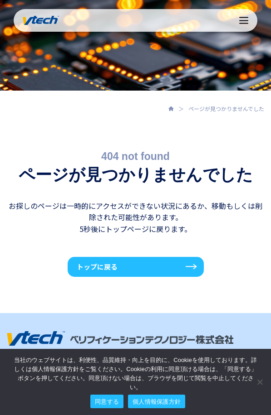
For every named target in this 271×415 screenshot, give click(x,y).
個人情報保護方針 (157, 401)
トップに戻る (97, 266)
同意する (107, 401)
